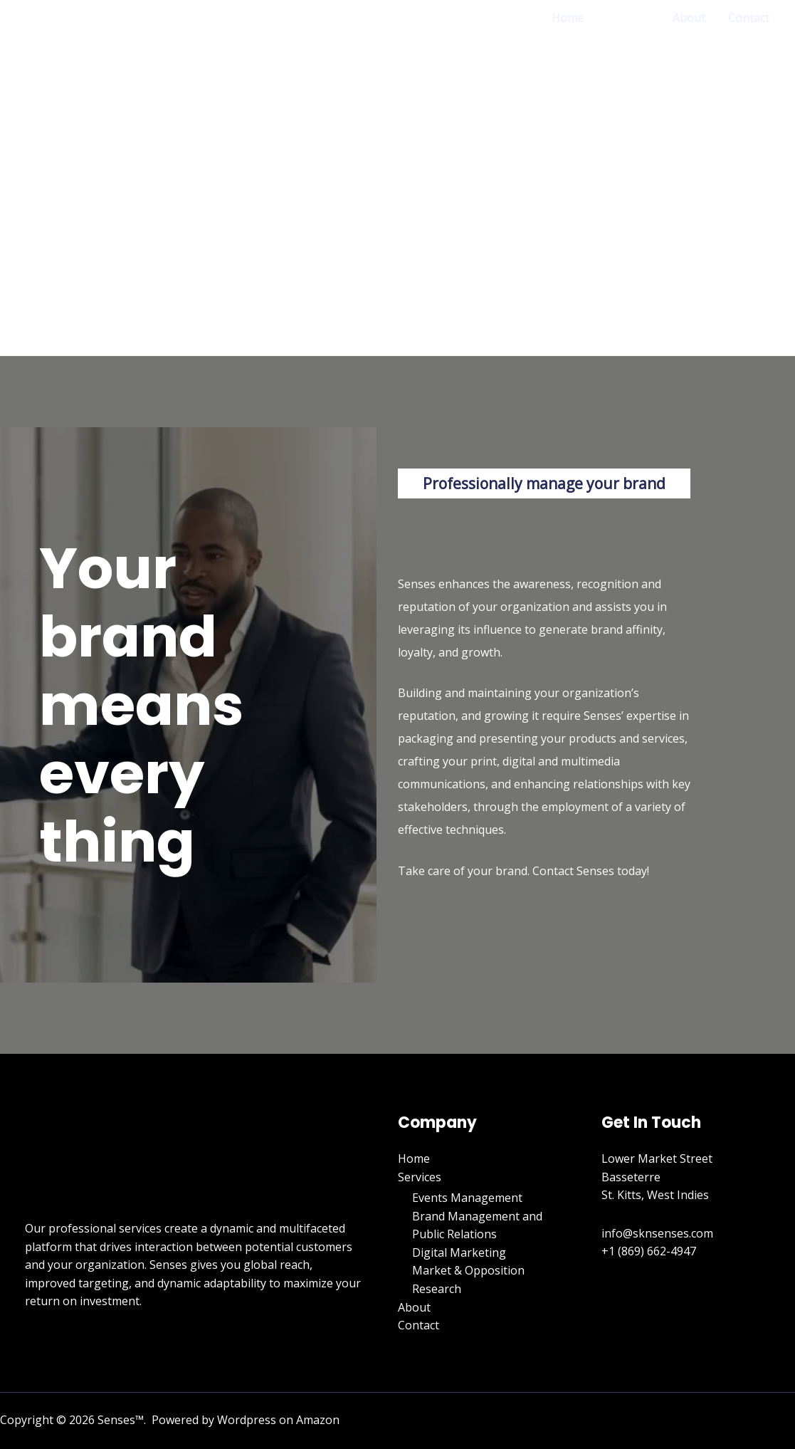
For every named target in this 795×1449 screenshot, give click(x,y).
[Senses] (78, 157)
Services (628, 18)
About (689, 18)
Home (568, 18)
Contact (748, 18)
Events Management (467, 1197)
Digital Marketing (459, 1252)
